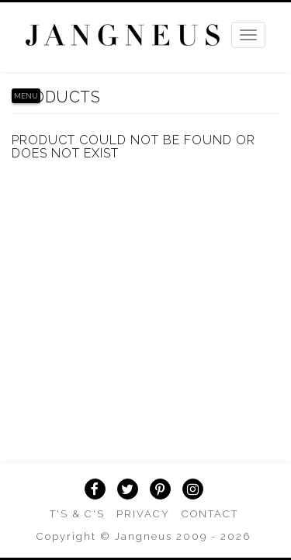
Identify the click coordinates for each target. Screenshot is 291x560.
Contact (210, 514)
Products (56, 97)
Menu (26, 96)
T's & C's (77, 514)
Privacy (143, 514)
